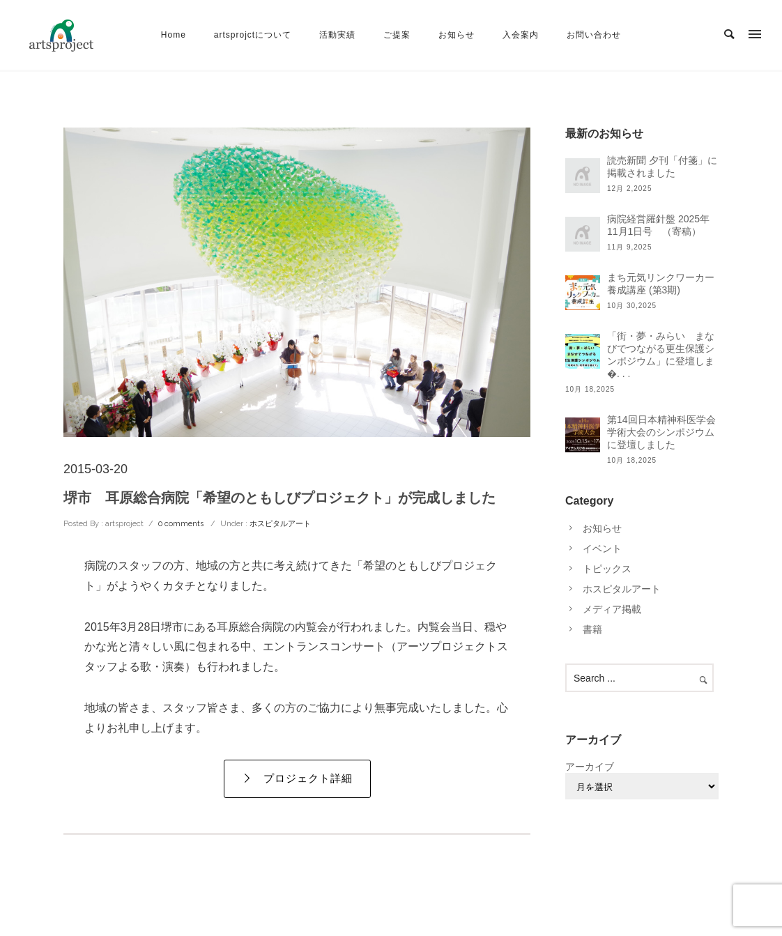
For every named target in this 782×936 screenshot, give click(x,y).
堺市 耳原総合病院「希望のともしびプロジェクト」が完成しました (279, 497)
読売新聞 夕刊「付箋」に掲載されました (662, 166)
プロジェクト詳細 (297, 778)
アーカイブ (589, 766)
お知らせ (456, 35)
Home (173, 35)
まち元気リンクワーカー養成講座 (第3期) (660, 284)
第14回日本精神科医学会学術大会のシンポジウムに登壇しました (661, 432)
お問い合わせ (594, 35)
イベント (602, 548)
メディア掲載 (612, 609)
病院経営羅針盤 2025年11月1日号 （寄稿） (658, 225)
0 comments (181, 523)
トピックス (607, 568)
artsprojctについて (252, 35)
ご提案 (397, 35)
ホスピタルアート (279, 523)
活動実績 (337, 35)
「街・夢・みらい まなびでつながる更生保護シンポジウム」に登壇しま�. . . (660, 354)
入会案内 (521, 35)
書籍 (592, 629)
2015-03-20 (95, 469)
